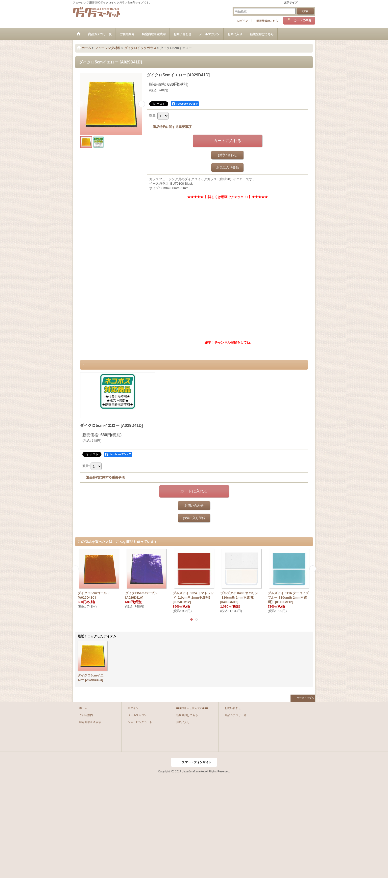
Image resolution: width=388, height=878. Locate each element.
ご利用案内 (86, 715)
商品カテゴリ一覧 (235, 715)
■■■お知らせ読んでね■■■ (192, 707)
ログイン (242, 20)
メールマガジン (137, 715)
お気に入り (183, 722)
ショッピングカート (140, 722)
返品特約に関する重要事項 (172, 127)
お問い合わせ (227, 155)
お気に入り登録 (227, 167)
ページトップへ (305, 698)
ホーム (83, 707)
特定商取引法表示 (90, 722)
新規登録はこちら (267, 20)
